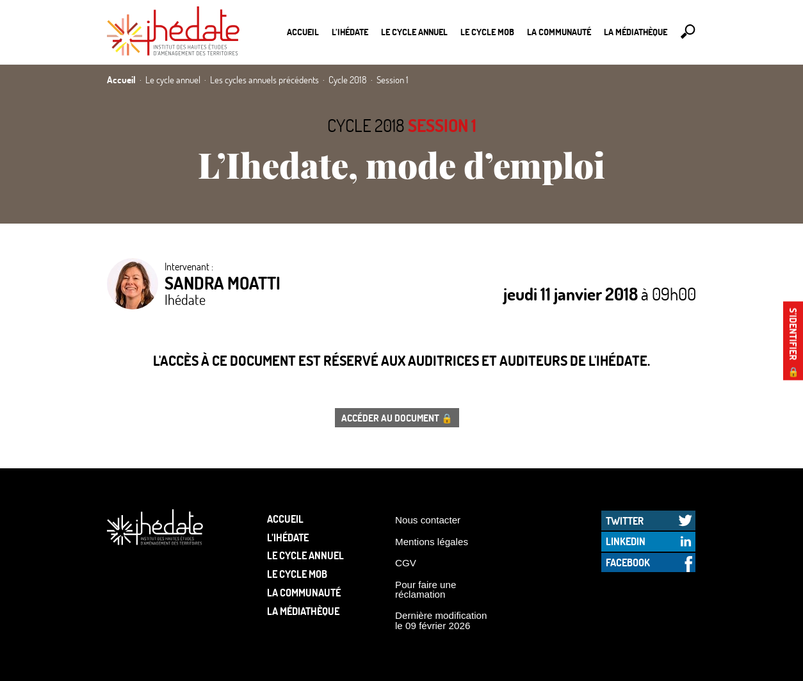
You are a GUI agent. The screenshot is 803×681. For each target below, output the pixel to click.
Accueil (303, 32)
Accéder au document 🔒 (397, 417)
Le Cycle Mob (487, 32)
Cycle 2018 (366, 125)
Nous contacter (427, 519)
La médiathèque (635, 32)
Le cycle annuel (414, 32)
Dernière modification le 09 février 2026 (441, 620)
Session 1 (442, 125)
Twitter (625, 520)
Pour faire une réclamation (425, 589)
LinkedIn (625, 541)
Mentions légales (431, 541)
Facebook (628, 562)
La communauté (559, 32)
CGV (405, 562)
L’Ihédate (350, 32)
